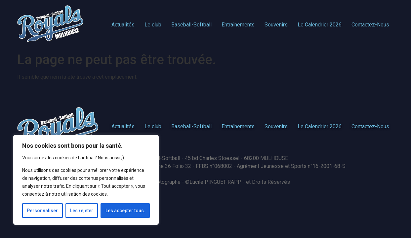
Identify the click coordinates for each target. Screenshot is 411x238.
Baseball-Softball (191, 24)
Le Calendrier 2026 (320, 24)
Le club (152, 24)
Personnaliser (42, 210)
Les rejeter (81, 210)
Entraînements (238, 24)
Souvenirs (276, 24)
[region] (86, 180)
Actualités (123, 24)
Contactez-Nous (370, 24)
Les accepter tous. (125, 210)
